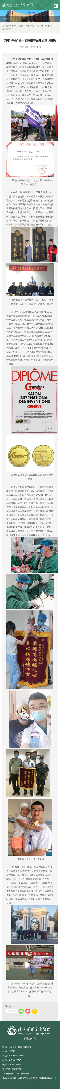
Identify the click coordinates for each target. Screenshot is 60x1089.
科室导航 (29, 26)
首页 (21, 26)
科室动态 (6, 29)
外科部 (39, 26)
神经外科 (49, 26)
